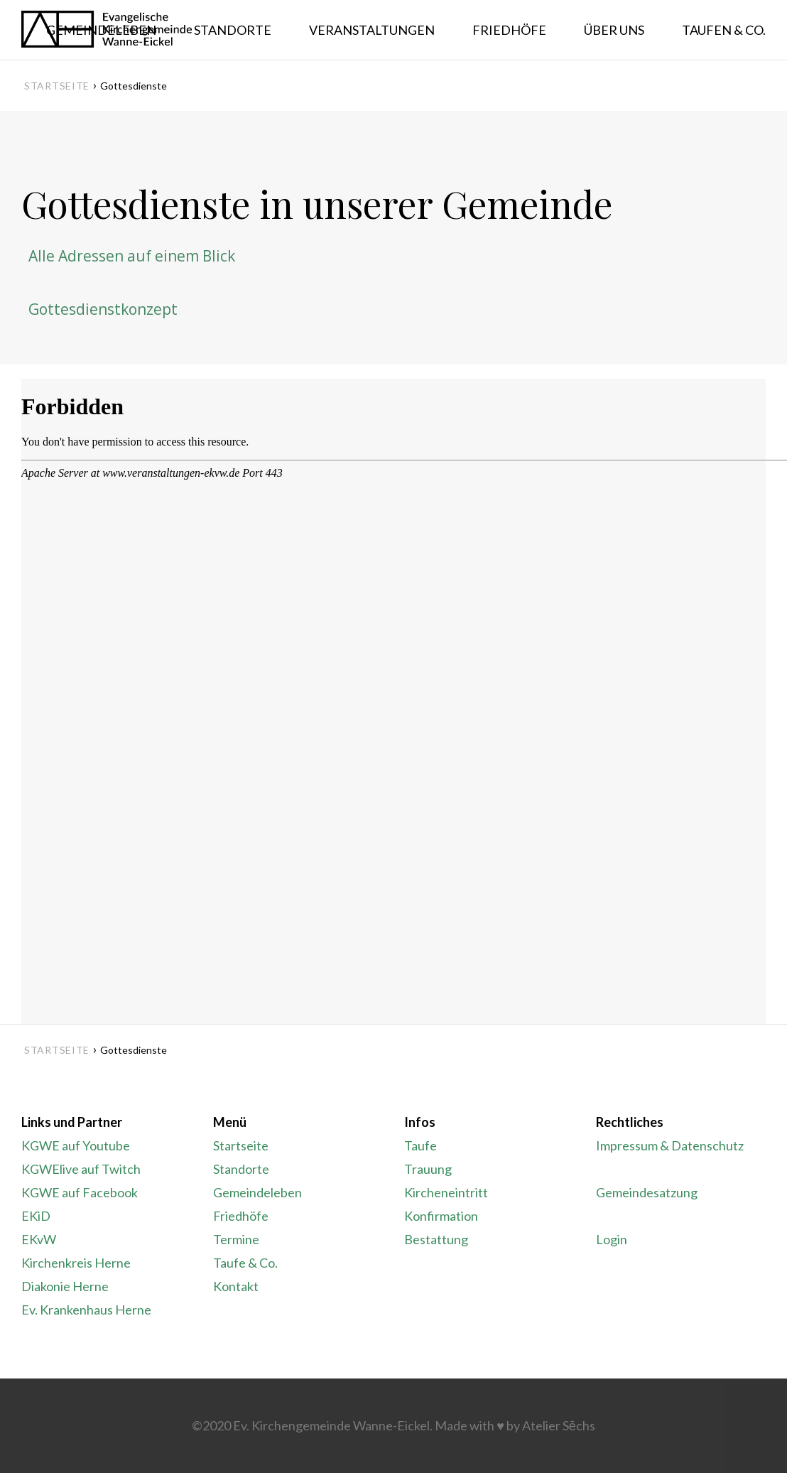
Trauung (428, 1169)
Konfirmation (441, 1216)
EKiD (35, 1216)
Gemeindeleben (257, 1192)
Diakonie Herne (65, 1286)
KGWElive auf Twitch (81, 1169)
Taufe (420, 1145)
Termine (236, 1239)
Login (611, 1239)
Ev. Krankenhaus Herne (86, 1309)
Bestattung (436, 1239)
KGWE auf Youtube (75, 1145)
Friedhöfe (240, 1216)
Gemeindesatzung (647, 1192)
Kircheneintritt (446, 1192)
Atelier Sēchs (558, 1425)
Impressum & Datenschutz (670, 1145)
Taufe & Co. (245, 1262)
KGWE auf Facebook (79, 1192)
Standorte (241, 1169)
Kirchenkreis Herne (76, 1262)
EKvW (38, 1239)
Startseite (56, 86)
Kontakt (236, 1286)
